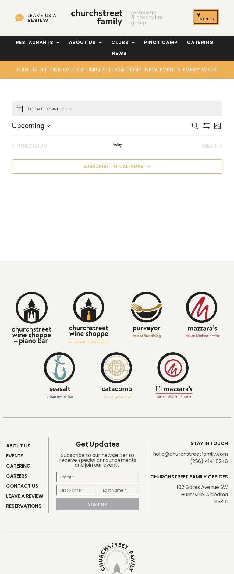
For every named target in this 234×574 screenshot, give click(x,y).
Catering (200, 42)
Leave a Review (24, 495)
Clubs (123, 42)
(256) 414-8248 (209, 461)
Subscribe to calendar (113, 166)
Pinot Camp (161, 42)
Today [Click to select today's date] (117, 144)
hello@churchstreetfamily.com (190, 454)
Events (15, 455)
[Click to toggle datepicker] (31, 126)
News (119, 53)
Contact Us (22, 485)
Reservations (23, 506)
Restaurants (38, 42)
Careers (16, 475)
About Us (85, 42)
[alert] (117, 108)
